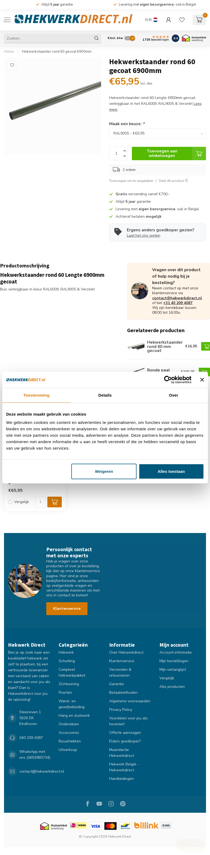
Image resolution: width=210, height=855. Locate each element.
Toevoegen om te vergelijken (131, 180)
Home (9, 51)
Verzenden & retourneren (120, 672)
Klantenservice (67, 608)
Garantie (116, 684)
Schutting (67, 661)
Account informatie (175, 652)
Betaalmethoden (123, 692)
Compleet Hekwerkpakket (72, 672)
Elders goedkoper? (125, 741)
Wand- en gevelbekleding (72, 704)
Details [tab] (105, 395)
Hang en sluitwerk (74, 715)
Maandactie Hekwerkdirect (121, 752)
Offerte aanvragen (125, 732)
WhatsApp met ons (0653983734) (34, 754)
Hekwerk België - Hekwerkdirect (124, 767)
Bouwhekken (70, 741)
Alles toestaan (171, 471)
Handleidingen (121, 778)
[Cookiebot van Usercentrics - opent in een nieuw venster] (168, 379)
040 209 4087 (31, 737)
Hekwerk (66, 652)
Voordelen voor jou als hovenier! (128, 721)
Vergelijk (21, 502)
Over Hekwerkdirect (126, 652)
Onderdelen (69, 724)
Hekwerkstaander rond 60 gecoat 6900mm (56, 51)
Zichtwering (69, 684)
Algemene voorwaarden (129, 701)
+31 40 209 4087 (177, 302)
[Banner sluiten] (202, 379)
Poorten (65, 692)
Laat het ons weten (143, 235)
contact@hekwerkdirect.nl (177, 298)
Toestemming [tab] (36, 395)
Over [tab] (173, 395)
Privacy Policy (120, 709)
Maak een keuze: (126, 123)
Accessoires (69, 732)
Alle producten (172, 686)
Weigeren (104, 471)
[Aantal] (40, 502)
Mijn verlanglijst (172, 669)
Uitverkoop (68, 749)
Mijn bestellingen (173, 661)
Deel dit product (173, 180)
